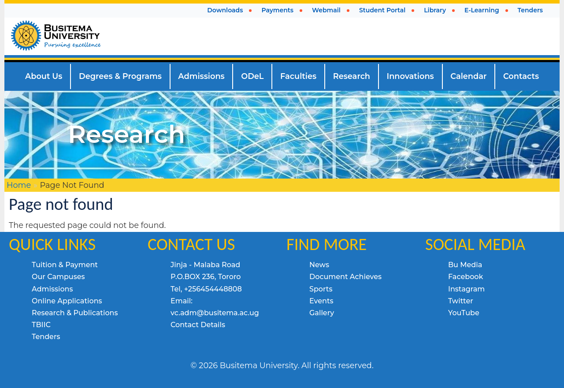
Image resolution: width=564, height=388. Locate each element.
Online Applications (67, 301)
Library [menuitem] (435, 10)
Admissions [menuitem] (201, 76)
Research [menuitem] (351, 76)
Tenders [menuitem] (530, 10)
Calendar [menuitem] (468, 76)
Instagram (466, 289)
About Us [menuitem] (44, 76)
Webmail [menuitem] (326, 10)
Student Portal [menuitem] (382, 10)
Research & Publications (75, 313)
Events (321, 301)
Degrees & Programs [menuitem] (120, 76)
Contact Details (198, 325)
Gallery (321, 313)
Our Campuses (58, 276)
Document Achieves (345, 276)
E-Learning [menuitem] (481, 10)
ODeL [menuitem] (252, 76)
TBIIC (41, 325)
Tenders (46, 336)
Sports (320, 289)
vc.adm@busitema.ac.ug (215, 313)
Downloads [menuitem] (225, 10)
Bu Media (465, 265)
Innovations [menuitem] (410, 76)
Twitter (460, 301)
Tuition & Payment (65, 265)
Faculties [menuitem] (298, 76)
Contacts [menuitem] (521, 76)
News (319, 265)
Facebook (465, 276)
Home (19, 185)
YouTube (463, 313)
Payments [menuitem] (277, 10)
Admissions (52, 289)
